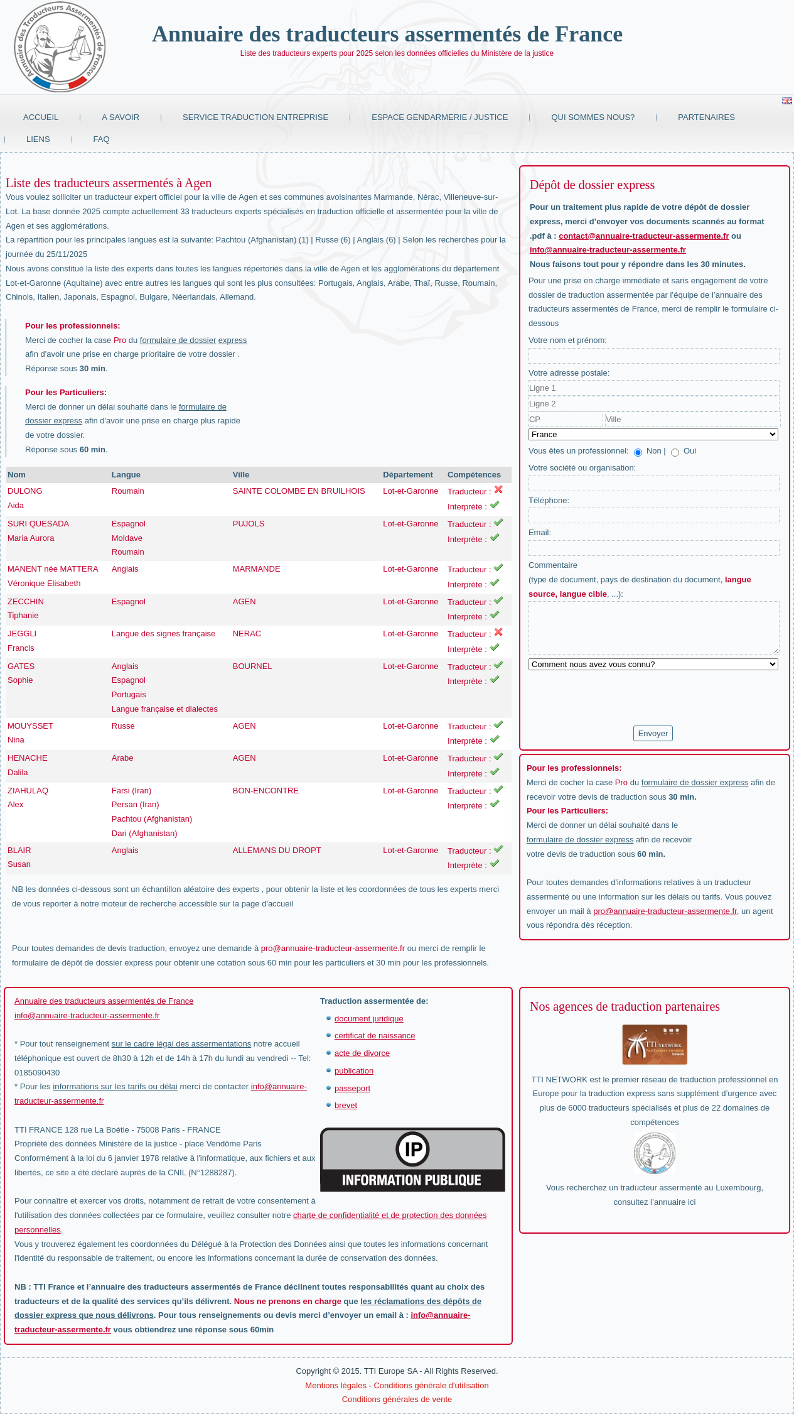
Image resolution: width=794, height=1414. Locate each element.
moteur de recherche (138, 903)
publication (354, 1070)
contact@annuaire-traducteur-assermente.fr (644, 236)
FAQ (102, 139)
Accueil (40, 117)
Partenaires (706, 117)
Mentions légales (336, 1385)
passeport (352, 1088)
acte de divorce (362, 1053)
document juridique (369, 1018)
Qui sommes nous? (593, 117)
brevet (346, 1105)
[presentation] (623, 698)
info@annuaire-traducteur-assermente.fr (608, 249)
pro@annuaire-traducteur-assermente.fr (333, 948)
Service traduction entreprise (255, 117)
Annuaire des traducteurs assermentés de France (387, 33)
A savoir (120, 117)
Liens (38, 139)
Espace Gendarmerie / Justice (440, 117)
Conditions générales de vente (397, 1399)
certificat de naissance (375, 1035)
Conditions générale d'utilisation (430, 1385)
